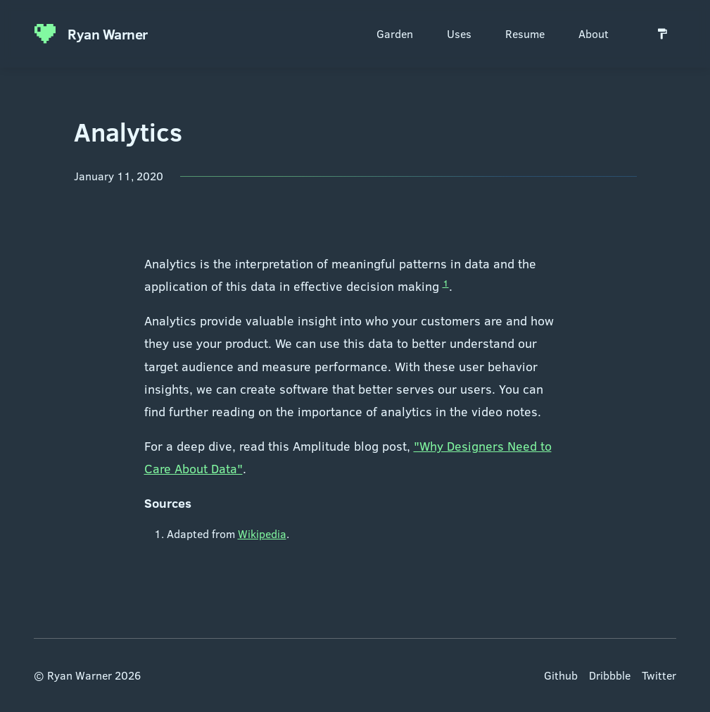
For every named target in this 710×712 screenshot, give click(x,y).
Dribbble (609, 675)
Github (561, 675)
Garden (394, 33)
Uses (459, 33)
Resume (525, 33)
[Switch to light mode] (662, 34)
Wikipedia (262, 533)
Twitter (659, 675)
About (593, 33)
